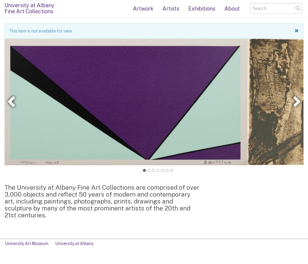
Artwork (143, 8)
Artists (170, 8)
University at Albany (74, 243)
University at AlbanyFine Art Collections (29, 8)
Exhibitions (201, 8)
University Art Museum (26, 243)
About (232, 8)
